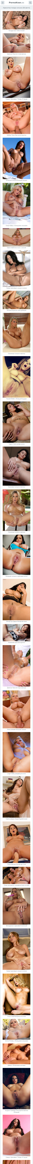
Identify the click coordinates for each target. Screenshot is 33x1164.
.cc (16, 2)
